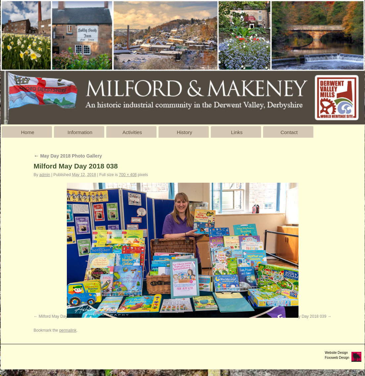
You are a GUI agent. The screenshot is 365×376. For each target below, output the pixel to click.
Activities (132, 132)
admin (44, 174)
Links (237, 132)
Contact (289, 132)
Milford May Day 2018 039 (303, 316)
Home (27, 132)
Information (80, 132)
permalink (67, 330)
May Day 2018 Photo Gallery (68, 156)
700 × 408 (128, 174)
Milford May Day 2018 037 (62, 316)
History (184, 132)
